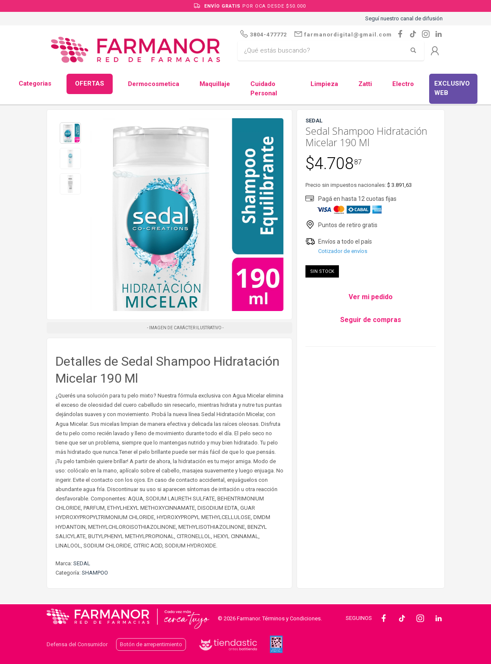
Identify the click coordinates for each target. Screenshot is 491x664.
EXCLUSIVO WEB (452, 88)
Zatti (365, 84)
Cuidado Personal (263, 88)
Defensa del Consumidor (77, 644)
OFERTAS (89, 83)
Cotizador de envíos (342, 251)
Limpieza (324, 84)
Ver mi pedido (371, 297)
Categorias (35, 83)
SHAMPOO (95, 573)
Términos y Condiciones (291, 618)
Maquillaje (215, 84)
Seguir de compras (370, 320)
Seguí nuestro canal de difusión (404, 18)
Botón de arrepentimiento (151, 644)
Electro (403, 84)
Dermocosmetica (153, 84)
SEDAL (81, 563)
